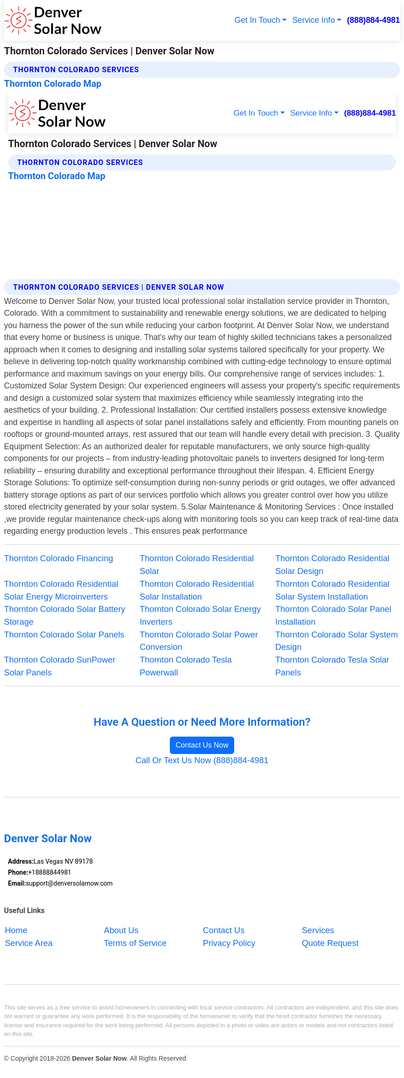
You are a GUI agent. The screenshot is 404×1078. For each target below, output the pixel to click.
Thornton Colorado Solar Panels (64, 634)
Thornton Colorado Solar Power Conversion (199, 641)
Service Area (29, 943)
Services (318, 930)
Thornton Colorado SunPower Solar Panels (59, 666)
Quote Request (330, 943)
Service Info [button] (313, 20)
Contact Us (223, 930)
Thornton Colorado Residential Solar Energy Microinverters (61, 590)
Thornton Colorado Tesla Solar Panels (332, 666)
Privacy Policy (229, 943)
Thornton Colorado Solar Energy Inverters (200, 615)
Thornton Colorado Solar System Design (336, 641)
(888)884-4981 (373, 20)
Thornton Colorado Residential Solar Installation (197, 590)
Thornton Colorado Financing (58, 558)
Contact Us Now (202, 745)
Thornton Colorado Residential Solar (197, 564)
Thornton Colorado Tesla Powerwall (186, 666)
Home (16, 930)
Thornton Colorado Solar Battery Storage (64, 615)
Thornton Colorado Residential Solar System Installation (332, 590)
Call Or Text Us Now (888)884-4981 (202, 760)
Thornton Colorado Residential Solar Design (332, 564)
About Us (121, 930)
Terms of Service (135, 943)
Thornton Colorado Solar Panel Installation (333, 615)
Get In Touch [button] (257, 20)
